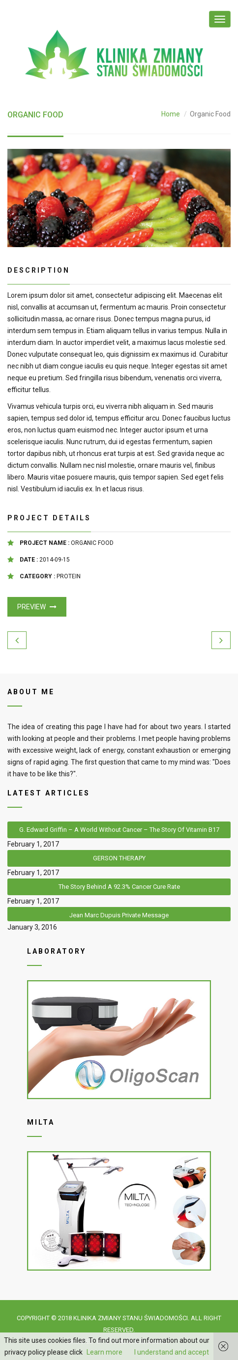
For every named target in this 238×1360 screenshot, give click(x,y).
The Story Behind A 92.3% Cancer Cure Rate (119, 886)
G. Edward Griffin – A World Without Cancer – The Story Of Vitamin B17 (119, 829)
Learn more (104, 1352)
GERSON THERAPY (119, 858)
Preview (37, 607)
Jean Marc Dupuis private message (119, 915)
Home (170, 114)
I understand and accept (171, 1352)
